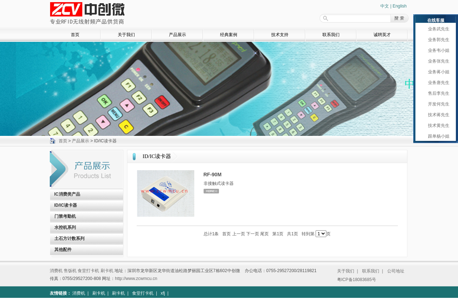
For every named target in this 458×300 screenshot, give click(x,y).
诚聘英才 (382, 34)
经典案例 (228, 34)
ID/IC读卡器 (65, 205)
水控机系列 (65, 227)
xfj (163, 293)
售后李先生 (436, 93)
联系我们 (331, 34)
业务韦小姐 (436, 50)
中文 (384, 6)
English (399, 6)
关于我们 (126, 34)
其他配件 (63, 249)
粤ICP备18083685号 (356, 279)
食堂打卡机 (88, 270)
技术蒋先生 (436, 114)
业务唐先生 (436, 82)
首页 (75, 34)
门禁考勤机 (65, 216)
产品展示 (177, 34)
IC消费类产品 (67, 194)
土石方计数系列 (69, 238)
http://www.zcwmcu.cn (136, 278)
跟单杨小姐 (436, 136)
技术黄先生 (436, 125)
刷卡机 (107, 270)
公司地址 (395, 271)
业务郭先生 (436, 39)
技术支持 (279, 34)
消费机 (56, 270)
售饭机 (70, 270)
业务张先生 (436, 61)
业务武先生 (436, 28)
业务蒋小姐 (436, 71)
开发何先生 (436, 104)
